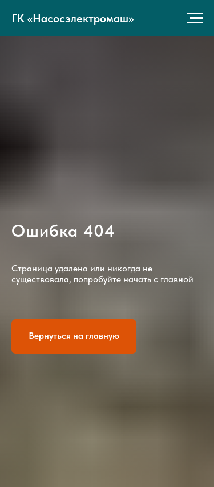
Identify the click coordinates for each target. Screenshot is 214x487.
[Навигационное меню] (195, 18)
